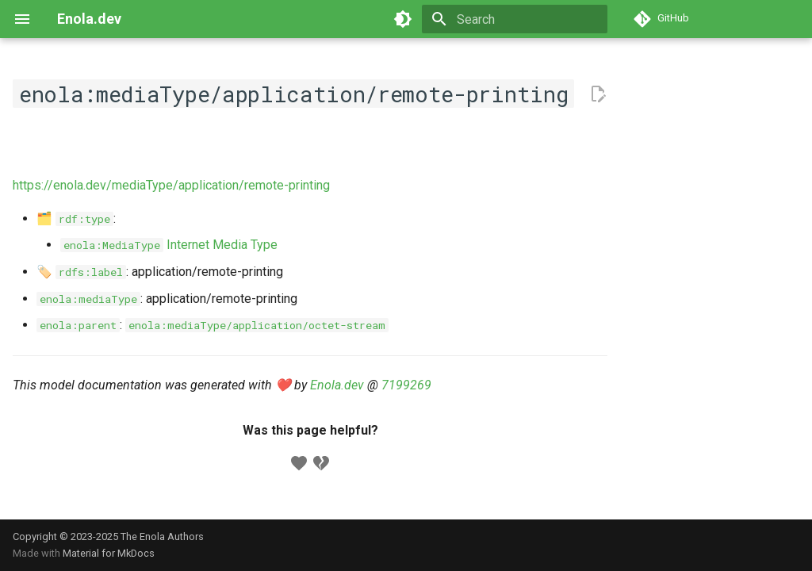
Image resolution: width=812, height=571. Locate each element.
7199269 (406, 385)
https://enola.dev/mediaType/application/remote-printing (171, 185)
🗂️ (74, 218)
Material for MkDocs (109, 553)
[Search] (514, 19)
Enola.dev (337, 385)
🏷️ (81, 271)
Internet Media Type (169, 244)
